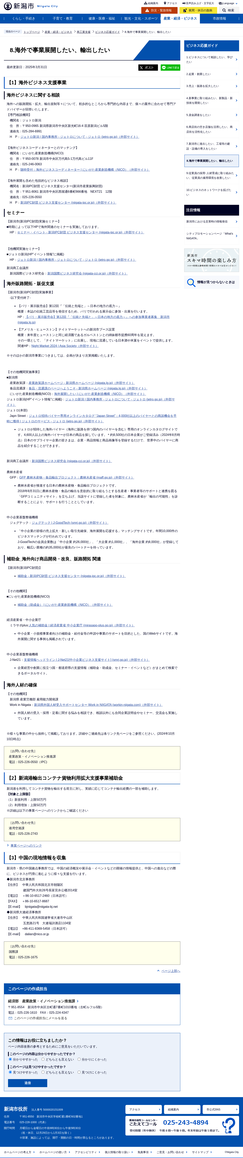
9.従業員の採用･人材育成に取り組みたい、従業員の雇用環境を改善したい (210, 176)
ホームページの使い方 (53, 1152)
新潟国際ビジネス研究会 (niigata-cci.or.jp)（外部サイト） (87, 273)
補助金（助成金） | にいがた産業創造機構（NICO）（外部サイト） (65, 604)
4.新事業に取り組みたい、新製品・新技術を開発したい (209, 101)
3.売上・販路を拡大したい (202, 86)
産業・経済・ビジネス (180, 18)
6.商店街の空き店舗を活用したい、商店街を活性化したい (209, 129)
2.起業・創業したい (198, 74)
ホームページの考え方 (17, 1152)
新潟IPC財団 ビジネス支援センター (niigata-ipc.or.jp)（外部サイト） (68, 202)
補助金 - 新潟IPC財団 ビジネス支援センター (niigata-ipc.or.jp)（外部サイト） (72, 576)
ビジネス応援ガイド (107, 31)
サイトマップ (200, 1152)
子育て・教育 (63, 18)
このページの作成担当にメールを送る (40, 1018)
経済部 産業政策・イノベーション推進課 (41, 1001)
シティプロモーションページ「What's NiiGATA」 (209, 236)
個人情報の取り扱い (117, 1152)
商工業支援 (84, 31)
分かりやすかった (25, 1059)
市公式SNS (213, 1109)
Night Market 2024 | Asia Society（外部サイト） (65, 346)
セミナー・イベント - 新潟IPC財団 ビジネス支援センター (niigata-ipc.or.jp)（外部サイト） (80, 232)
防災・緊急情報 (161, 10)
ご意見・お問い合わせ (170, 1152)
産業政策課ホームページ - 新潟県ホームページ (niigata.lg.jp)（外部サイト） (82, 383)
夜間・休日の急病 (200, 10)
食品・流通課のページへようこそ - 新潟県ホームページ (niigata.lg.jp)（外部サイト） (88, 388)
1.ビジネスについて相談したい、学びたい (209, 60)
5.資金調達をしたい (198, 115)
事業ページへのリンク (26, 845)
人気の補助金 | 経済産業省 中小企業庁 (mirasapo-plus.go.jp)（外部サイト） (82, 625)
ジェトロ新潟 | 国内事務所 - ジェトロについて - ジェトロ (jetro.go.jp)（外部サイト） (79, 136)
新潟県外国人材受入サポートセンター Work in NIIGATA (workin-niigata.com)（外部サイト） (98, 704)
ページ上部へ (170, 971)
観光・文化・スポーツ (141, 18)
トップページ (32, 31)
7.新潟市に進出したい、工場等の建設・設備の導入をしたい (208, 146)
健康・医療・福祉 (102, 18)
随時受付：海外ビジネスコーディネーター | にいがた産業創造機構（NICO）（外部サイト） (85, 169)
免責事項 (143, 1152)
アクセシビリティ (86, 1152)
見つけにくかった (94, 1072)
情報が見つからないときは (216, 282)
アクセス (172, 3)
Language (228, 3)
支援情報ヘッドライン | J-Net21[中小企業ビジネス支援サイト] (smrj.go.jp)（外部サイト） (87, 659)
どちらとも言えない (60, 1059)
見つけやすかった (25, 1072)
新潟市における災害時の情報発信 (207, 221)
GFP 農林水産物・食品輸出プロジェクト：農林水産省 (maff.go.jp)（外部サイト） (76, 477)
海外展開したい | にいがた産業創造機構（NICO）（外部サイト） (100, 394)
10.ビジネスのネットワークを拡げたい (208, 192)
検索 (231, 10)
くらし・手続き (23, 18)
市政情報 (219, 18)
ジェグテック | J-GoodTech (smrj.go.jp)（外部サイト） (70, 522)
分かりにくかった (94, 1059)
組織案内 (153, 3)
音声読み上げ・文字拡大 (200, 3)
